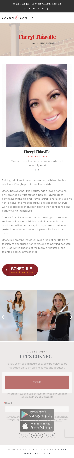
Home (23, 43)
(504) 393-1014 (23, 4)
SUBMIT (37, 383)
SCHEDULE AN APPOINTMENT (48, 4)
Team (32, 43)
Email (8, 404)
